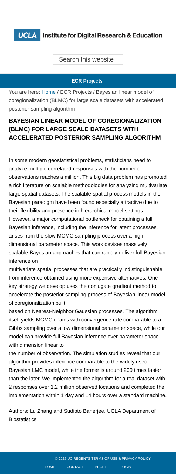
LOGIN (125, 467)
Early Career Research (88, 34)
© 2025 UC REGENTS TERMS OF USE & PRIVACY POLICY (103, 459)
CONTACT (75, 467)
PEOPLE (102, 467)
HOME (50, 467)
